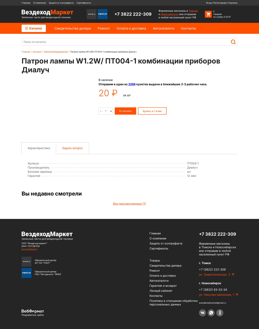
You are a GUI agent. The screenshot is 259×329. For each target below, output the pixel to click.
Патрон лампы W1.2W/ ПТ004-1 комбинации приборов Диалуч (103, 51)
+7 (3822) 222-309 (212, 269)
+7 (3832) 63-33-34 (213, 289)
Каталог (33, 28)
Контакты (188, 28)
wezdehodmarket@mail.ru (212, 302)
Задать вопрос (72, 148)
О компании (39, 2)
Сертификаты (84, 2)
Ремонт (104, 28)
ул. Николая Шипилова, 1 (216, 294)
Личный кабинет (160, 290)
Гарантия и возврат (163, 285)
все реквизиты (29, 249)
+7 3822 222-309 (133, 14)
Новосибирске (169, 14)
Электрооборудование (56, 51)
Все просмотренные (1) (129, 203)
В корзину (125, 110)
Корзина (233, 2)
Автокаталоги (163, 28)
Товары (154, 260)
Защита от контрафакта (61, 2)
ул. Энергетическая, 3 (214, 274)
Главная (26, 2)
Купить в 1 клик (152, 111)
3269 (131, 84)
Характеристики (39, 148)
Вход (209, 2)
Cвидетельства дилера (72, 28)
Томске (193, 10)
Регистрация (220, 2)
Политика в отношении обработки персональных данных (173, 302)
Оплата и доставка (131, 28)
